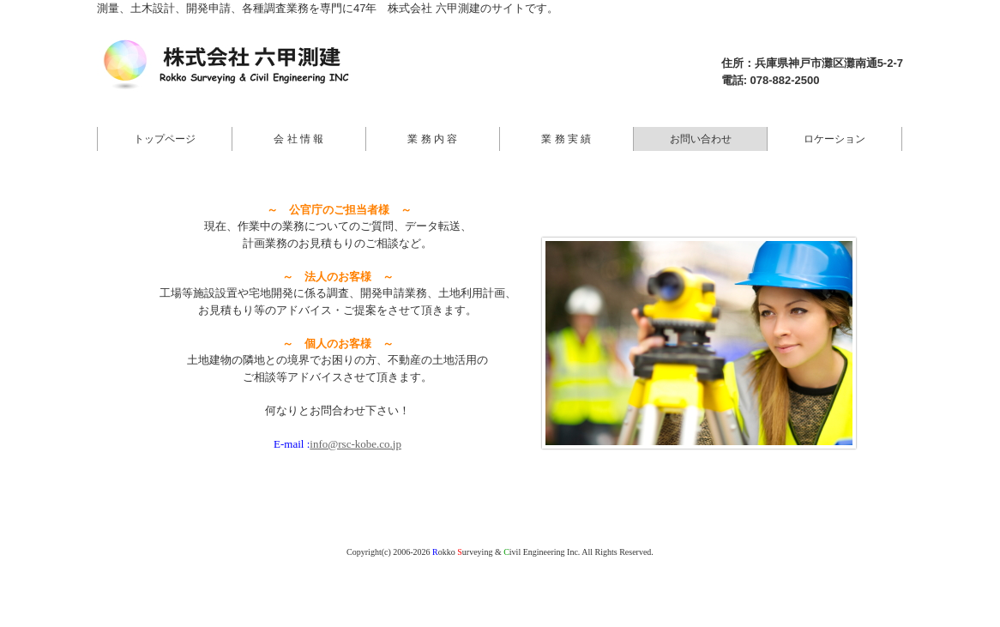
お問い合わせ (701, 139)
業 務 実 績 (566, 139)
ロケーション (834, 139)
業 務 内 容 (432, 139)
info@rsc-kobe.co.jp (355, 443)
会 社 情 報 (298, 139)
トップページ (165, 139)
